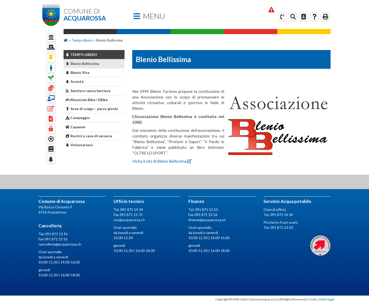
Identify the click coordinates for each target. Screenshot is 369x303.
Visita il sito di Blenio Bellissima (161, 161)
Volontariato (79, 145)
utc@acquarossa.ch (129, 220)
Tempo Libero (81, 54)
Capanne (75, 127)
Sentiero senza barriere (88, 91)
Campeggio (77, 117)
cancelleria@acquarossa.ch (59, 244)
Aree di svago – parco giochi (91, 108)
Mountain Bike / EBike (86, 99)
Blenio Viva (77, 72)
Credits (313, 299)
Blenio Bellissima (82, 63)
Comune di (94, 14)
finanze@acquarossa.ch (207, 220)
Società (74, 81)
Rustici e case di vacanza (88, 136)
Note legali (327, 299)
